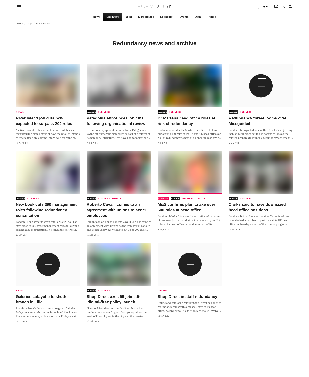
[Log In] (264, 6)
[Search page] (283, 6)
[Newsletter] (276, 6)
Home (20, 23)
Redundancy (43, 23)
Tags (29, 23)
